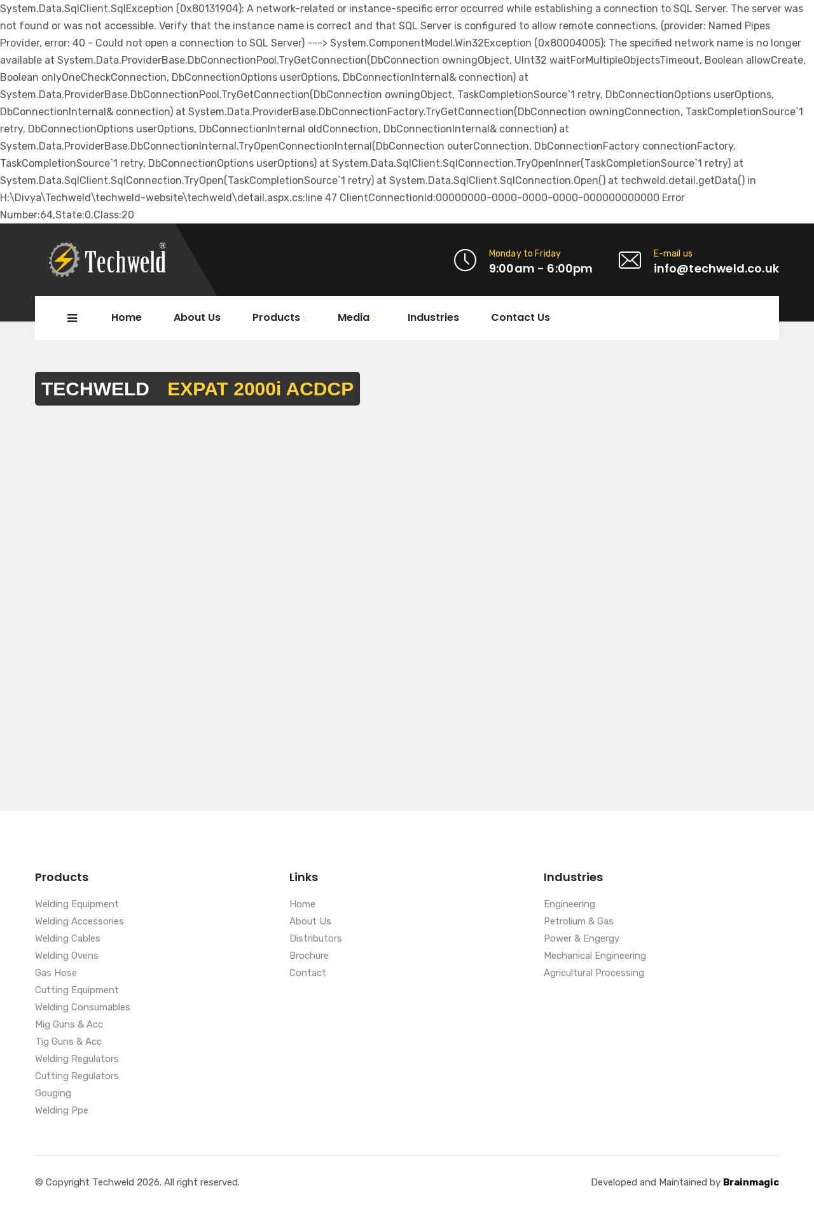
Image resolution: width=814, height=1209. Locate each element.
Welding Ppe (61, 1111)
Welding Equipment (77, 905)
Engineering (569, 905)
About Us (197, 317)
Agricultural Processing (594, 973)
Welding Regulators (77, 1059)
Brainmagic (751, 1182)
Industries (433, 317)
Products (276, 318)
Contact (307, 973)
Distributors (315, 939)
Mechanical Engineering (595, 956)
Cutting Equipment (77, 991)
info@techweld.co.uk (716, 268)
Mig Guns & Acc (69, 1025)
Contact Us (520, 317)
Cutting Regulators (77, 1076)
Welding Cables (67, 939)
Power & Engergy (581, 939)
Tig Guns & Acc (68, 1042)
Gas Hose (56, 973)
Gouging (53, 1094)
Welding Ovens (67, 956)
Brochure (309, 956)
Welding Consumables (82, 1008)
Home (126, 317)
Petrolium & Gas (579, 922)
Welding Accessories (79, 922)
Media (353, 318)
